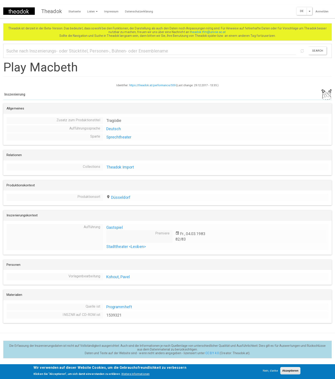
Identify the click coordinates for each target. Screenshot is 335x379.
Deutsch (113, 128)
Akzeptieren (290, 372)
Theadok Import (120, 167)
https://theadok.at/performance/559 (152, 85)
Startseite (74, 11)
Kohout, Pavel (118, 277)
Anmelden (321, 11)
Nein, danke (270, 372)
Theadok (51, 11)
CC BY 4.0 (212, 353)
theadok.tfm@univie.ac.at (208, 32)
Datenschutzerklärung (139, 11)
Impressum (111, 11)
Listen (92, 11)
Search (317, 50)
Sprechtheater (118, 137)
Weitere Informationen (135, 375)
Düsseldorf (120, 197)
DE (301, 11)
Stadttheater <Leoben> (126, 246)
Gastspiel (114, 227)
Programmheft (119, 307)
